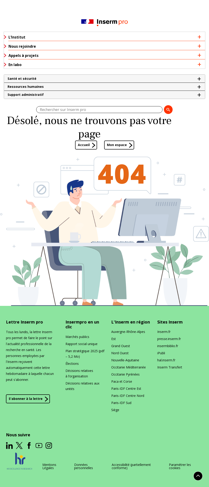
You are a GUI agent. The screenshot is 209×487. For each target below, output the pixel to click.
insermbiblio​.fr (167, 346)
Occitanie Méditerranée (128, 367)
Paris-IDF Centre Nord (127, 395)
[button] (104, 79)
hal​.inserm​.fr (166, 360)
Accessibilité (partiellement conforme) (131, 466)
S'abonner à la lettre (26, 399)
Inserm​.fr (164, 331)
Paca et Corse (121, 381)
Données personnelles (83, 466)
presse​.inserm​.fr (169, 339)
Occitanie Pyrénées (125, 374)
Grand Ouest (120, 346)
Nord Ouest (120, 353)
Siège (115, 410)
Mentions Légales (49, 466)
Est (113, 339)
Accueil (84, 145)
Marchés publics (77, 337)
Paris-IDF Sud (121, 403)
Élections (72, 363)
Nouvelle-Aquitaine (125, 360)
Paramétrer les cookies (180, 466)
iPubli (161, 353)
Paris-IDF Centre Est (126, 388)
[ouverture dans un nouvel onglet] (9, 445)
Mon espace (117, 145)
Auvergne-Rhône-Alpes (128, 331)
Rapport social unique (81, 344)
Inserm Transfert (169, 367)
